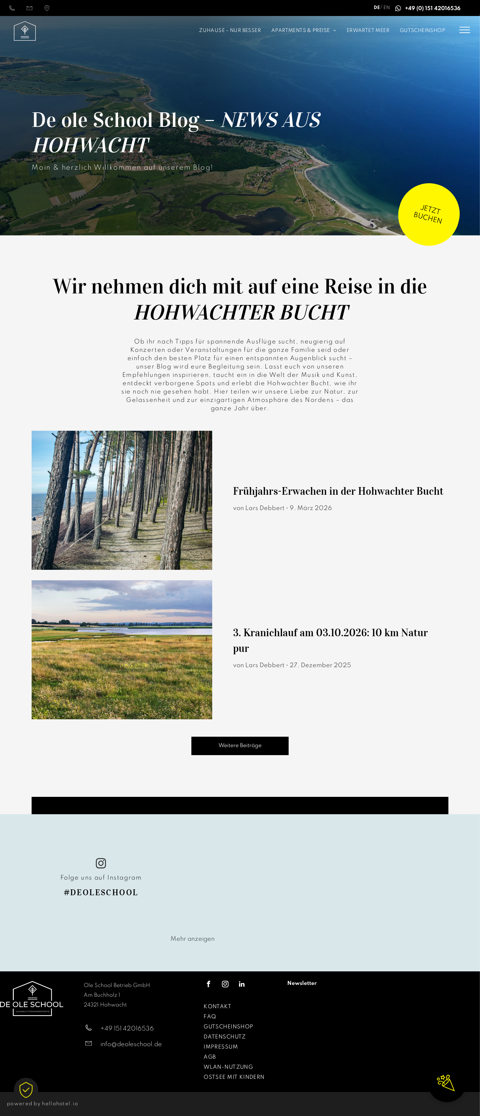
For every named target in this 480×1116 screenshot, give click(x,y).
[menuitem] (188, 31)
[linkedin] (242, 985)
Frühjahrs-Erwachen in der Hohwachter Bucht (338, 491)
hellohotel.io (60, 1103)
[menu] (465, 30)
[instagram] (101, 864)
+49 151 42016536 (127, 1029)
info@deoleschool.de (131, 1044)
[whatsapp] (398, 9)
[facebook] (208, 985)
